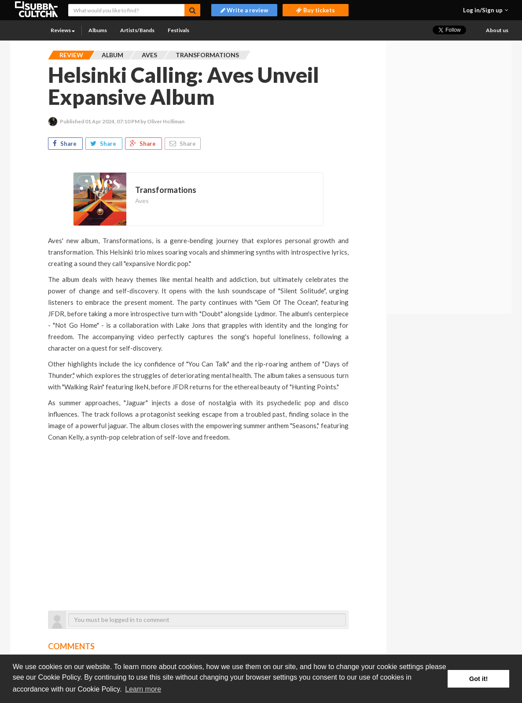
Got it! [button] (478, 678)
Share (65, 143)
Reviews (63, 30)
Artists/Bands (137, 30)
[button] (485, 10)
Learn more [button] (143, 689)
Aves (142, 200)
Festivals (178, 30)
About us (497, 30)
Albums (97, 30)
